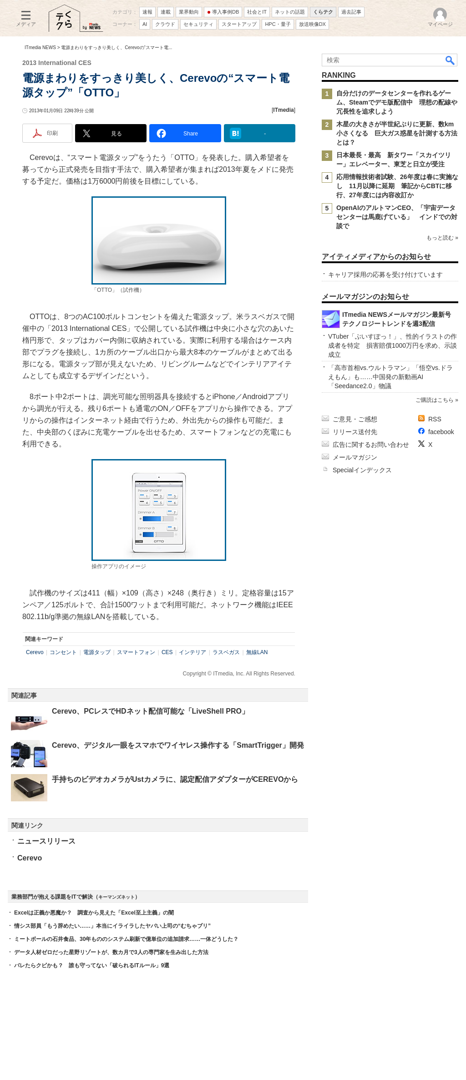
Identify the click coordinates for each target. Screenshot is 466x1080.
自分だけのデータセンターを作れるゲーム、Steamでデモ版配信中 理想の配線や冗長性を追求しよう (396, 102)
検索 (450, 60)
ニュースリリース (46, 841)
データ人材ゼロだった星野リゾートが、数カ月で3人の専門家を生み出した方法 (111, 952)
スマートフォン (136, 652)
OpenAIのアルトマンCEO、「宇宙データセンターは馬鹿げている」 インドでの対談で (396, 217)
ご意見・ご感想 (355, 419)
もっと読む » (442, 238)
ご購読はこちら (434, 400)
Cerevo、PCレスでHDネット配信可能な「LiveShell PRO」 (150, 711)
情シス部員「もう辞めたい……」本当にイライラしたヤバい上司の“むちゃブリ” (112, 926)
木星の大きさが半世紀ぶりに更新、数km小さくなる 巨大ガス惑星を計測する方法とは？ (396, 133)
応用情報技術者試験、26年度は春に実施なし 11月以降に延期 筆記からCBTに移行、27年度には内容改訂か (397, 186)
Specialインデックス (362, 470)
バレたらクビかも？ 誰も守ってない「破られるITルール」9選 (91, 965)
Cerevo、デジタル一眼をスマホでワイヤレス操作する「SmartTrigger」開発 (178, 745)
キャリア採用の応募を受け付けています (385, 274)
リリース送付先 (355, 431)
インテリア (192, 652)
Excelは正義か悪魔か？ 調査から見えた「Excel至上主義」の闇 (94, 913)
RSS (434, 419)
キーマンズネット (116, 897)
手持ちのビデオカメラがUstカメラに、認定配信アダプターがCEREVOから (175, 779)
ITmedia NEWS (40, 47)
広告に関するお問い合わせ (371, 444)
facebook (441, 431)
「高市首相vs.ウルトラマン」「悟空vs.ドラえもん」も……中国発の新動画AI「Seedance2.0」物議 (390, 377)
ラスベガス (226, 652)
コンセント (63, 652)
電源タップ (97, 652)
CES (167, 652)
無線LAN (257, 652)
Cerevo (35, 652)
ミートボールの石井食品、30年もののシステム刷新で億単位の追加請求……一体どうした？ (126, 939)
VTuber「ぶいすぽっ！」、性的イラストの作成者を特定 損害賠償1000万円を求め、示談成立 (392, 345)
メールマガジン (355, 457)
